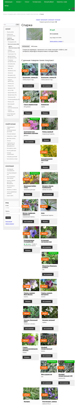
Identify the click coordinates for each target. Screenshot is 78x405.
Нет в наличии (28, 87)
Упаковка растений (12, 156)
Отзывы (34, 46)
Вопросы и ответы (12, 189)
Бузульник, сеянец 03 (47, 78)
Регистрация (8, 221)
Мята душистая (64, 254)
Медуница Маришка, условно (47, 197)
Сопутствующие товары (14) (11, 114)
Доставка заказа (11, 138)
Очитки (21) (11, 83)
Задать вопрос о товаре (56, 41)
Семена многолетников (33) (13, 107)
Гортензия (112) (12, 54)
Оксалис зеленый (65, 225)
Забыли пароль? (9, 224)
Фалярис (44, 284)
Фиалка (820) (10, 32)
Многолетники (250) (13, 44)
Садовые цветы (13, 14)
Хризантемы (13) (12, 92)
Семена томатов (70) (11, 110)
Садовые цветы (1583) (10, 38)
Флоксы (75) (11, 101)
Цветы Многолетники (32, 14)
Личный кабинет (11, 134)
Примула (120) (11, 88)
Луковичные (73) (12, 95)
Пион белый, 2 (46, 343)
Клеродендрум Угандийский (64, 165)
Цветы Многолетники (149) (14, 47)
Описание (25, 46)
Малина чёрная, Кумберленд (64, 135)
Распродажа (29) (12, 42)
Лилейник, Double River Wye (47, 313)
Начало (5, 14)
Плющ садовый (64, 106)
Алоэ (42, 165)
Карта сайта (10, 195)
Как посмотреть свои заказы (11, 177)
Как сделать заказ (11, 148)
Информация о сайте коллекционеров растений (11, 129)
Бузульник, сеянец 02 (29, 78)
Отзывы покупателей (10, 153)
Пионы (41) (10, 85)
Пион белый (27, 343)
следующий (51, 19)
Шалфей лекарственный (46, 254)
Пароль (7, 211)
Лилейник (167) (12, 70)
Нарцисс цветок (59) (10, 80)
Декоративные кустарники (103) (12, 57)
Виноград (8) (11, 104)
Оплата (9, 140)
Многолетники (22, 14)
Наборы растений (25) (11, 50)
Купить (63, 87)
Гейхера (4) (10, 66)
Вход (8, 217)
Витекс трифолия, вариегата (29, 165)
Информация (9, 2)
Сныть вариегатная (66, 77)
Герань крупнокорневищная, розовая (30, 255)
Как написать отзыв (12, 159)
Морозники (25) (12, 77)
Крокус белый (27, 313)
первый (38, 19)
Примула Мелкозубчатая (64, 313)
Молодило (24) (11, 75)
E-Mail (7, 205)
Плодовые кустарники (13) (12, 60)
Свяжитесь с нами (11, 136)
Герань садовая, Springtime (28, 226)
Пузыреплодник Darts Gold (28, 135)
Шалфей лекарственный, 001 (30, 284)
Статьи (27, 2)
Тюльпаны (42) (11, 97)
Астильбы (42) (11, 64)
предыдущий (44, 19)
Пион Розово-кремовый (63, 343)
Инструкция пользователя (10, 169)
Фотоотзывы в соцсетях (10, 186)
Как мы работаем (11, 150)
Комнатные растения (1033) (11, 35)
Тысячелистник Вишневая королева (48, 106)
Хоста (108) (10, 90)
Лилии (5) (10, 73)
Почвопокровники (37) (14, 99)
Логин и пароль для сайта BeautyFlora (11, 182)
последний (57, 19)
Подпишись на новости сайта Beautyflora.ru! (11, 144)
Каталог (19, 2)
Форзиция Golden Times (47, 135)
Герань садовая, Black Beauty (64, 197)
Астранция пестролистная (28, 197)
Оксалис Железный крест (47, 226)
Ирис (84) (10, 68)
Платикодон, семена (66, 284)
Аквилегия (26, 106)
